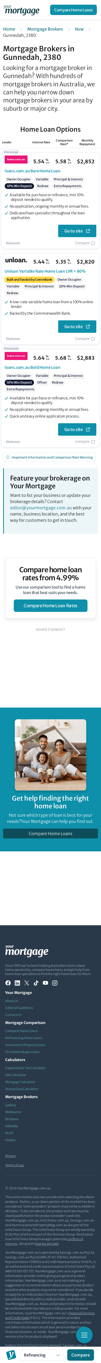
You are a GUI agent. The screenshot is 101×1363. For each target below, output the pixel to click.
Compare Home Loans (73, 10)
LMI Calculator (15, 1075)
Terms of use (14, 1165)
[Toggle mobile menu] (84, 1335)
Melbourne (13, 1112)
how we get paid (46, 1244)
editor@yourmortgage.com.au (41, 507)
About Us (11, 1001)
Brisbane (11, 1119)
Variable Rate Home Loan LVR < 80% (45, 271)
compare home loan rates (50, 606)
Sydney (10, 1105)
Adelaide (11, 1126)
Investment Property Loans (25, 1045)
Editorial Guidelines (19, 1008)
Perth (9, 1133)
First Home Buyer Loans (22, 1052)
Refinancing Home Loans (23, 1038)
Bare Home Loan (32, 170)
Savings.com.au (75, 1345)
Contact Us (13, 1015)
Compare (82, 243)
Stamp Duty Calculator (21, 1089)
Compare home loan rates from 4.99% (50, 574)
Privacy (10, 1156)
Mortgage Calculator (20, 1082)
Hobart (10, 1140)
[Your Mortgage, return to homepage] (22, 10)
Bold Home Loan (32, 367)
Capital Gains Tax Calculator (25, 1068)
